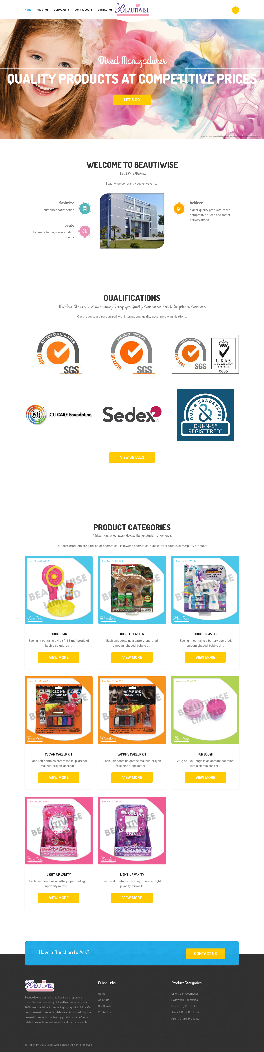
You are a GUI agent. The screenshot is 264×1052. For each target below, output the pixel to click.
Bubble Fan (58, 634)
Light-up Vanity (59, 875)
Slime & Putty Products (185, 1012)
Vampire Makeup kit (132, 754)
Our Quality (61, 9)
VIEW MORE (59, 657)
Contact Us (105, 9)
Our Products (83, 9)
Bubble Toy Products (183, 1006)
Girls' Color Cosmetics (185, 993)
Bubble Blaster (132, 634)
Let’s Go (132, 100)
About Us (42, 9)
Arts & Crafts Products (185, 1018)
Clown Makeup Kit (58, 754)
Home (28, 9)
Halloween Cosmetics (184, 1000)
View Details (132, 457)
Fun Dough (205, 754)
